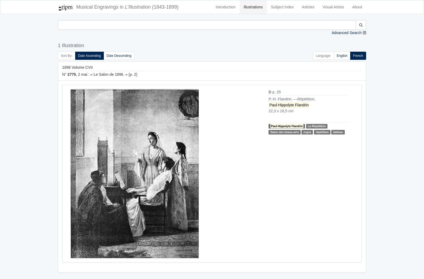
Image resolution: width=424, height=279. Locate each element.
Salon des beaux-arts (284, 132)
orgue (307, 132)
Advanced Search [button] (347, 33)
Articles (308, 7)
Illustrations (253, 7)
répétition (322, 132)
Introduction (226, 7)
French (358, 56)
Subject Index (282, 7)
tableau (338, 132)
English (342, 56)
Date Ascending (89, 56)
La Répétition (317, 126)
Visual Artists (333, 7)
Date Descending (119, 56)
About (357, 7)
